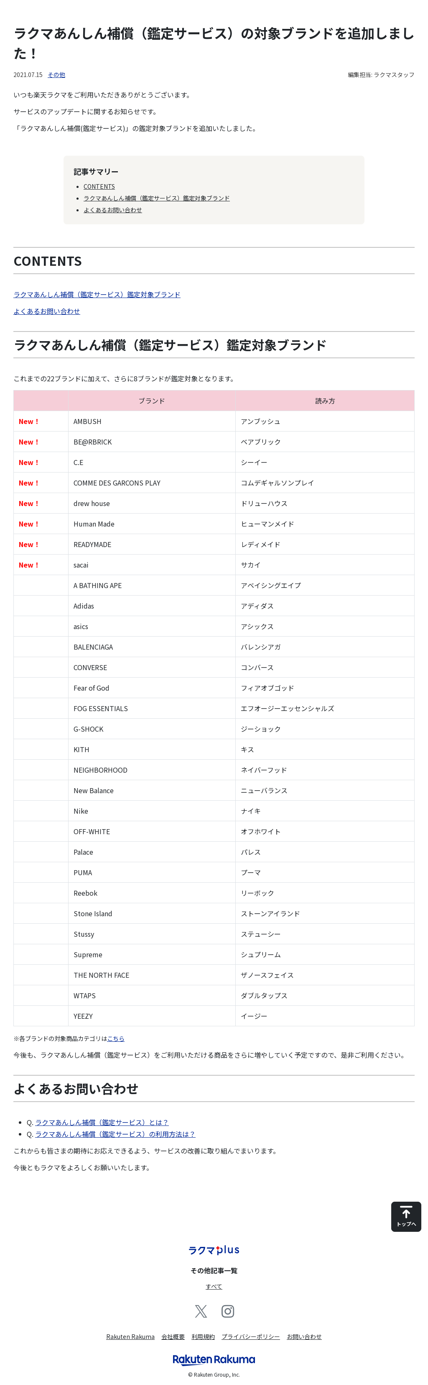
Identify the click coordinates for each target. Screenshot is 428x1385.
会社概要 (173, 1336)
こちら (116, 1038)
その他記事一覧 (214, 1270)
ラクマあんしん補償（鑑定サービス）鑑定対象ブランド (157, 198)
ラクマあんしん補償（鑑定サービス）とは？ (102, 1122)
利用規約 (203, 1336)
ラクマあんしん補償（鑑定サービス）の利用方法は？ (115, 1134)
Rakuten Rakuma (130, 1336)
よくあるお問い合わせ (113, 210)
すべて (214, 1286)
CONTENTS (99, 186)
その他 (56, 74)
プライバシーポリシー (251, 1336)
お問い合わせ (304, 1336)
